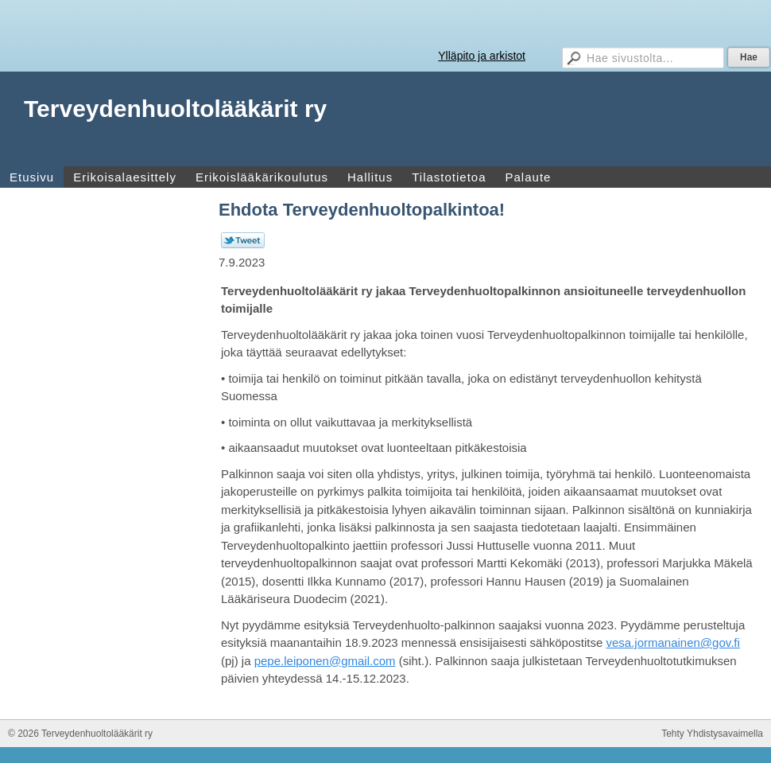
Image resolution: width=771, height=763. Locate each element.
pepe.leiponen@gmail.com (325, 661)
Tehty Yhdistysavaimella (712, 733)
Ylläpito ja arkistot (481, 55)
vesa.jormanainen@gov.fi (672, 642)
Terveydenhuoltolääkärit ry (175, 108)
